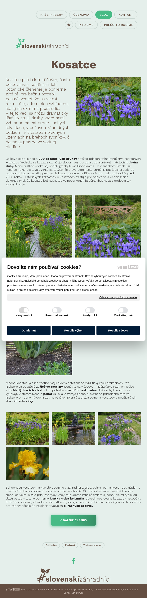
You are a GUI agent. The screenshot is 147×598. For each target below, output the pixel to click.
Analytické (90, 315)
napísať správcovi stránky (78, 589)
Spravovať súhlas (73, 592)
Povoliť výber (73, 330)
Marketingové (123, 315)
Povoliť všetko (118, 330)
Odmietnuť (28, 330)
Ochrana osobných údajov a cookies (118, 297)
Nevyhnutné (24, 315)
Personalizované (57, 315)
